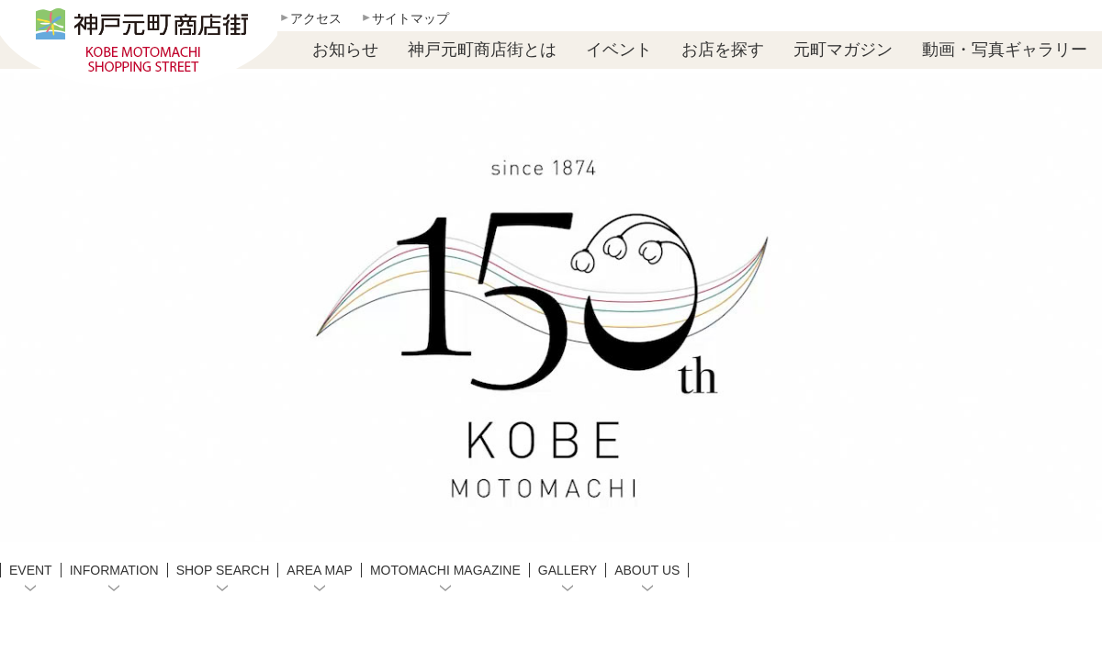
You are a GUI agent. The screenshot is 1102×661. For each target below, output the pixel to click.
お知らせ (345, 49)
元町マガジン (843, 49)
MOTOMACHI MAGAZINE (445, 570)
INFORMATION (114, 570)
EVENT (30, 570)
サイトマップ (410, 18)
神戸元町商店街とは (482, 49)
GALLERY (567, 570)
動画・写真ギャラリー (1004, 49)
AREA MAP (320, 570)
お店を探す (722, 49)
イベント (619, 49)
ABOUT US (647, 570)
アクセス (316, 18)
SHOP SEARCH (223, 570)
